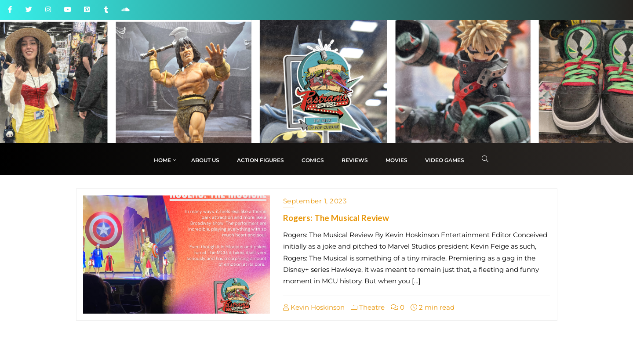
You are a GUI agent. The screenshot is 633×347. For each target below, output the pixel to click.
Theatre (368, 307)
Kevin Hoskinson (314, 307)
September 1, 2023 (315, 201)
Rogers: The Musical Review (336, 218)
